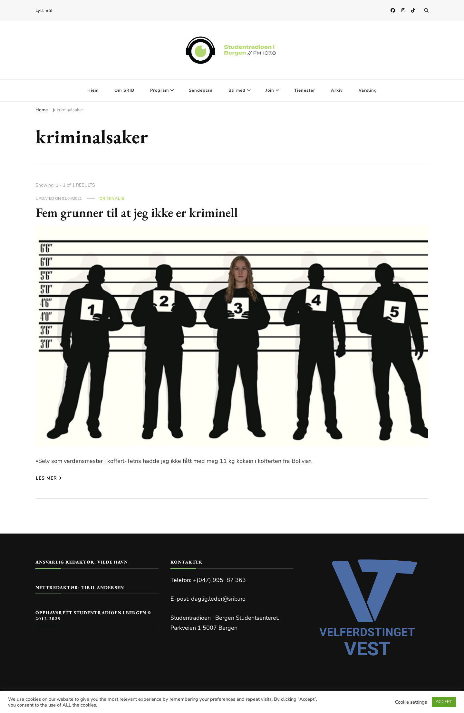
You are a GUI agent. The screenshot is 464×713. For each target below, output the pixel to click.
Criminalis (112, 198)
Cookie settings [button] (411, 702)
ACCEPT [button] (444, 702)
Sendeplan (201, 90)
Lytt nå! (44, 11)
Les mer (49, 478)
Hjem (93, 90)
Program (159, 90)
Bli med (237, 90)
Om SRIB (124, 90)
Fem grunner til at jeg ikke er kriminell (137, 212)
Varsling (368, 90)
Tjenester (304, 90)
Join (270, 90)
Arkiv (337, 90)
